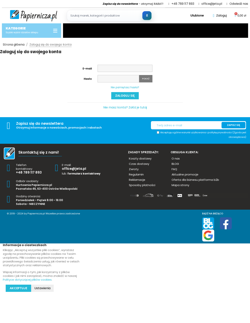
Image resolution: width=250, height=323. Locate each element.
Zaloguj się (125, 95)
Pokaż (145, 78)
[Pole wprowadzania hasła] (118, 78)
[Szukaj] (146, 15)
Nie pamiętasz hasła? (125, 87)
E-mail (87, 68)
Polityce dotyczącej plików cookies (27, 280)
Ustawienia (42, 288)
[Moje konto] (219, 15)
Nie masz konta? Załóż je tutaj (125, 107)
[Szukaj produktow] (110, 15)
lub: (81, 173)
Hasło (88, 79)
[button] (140, 158)
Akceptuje (18, 288)
